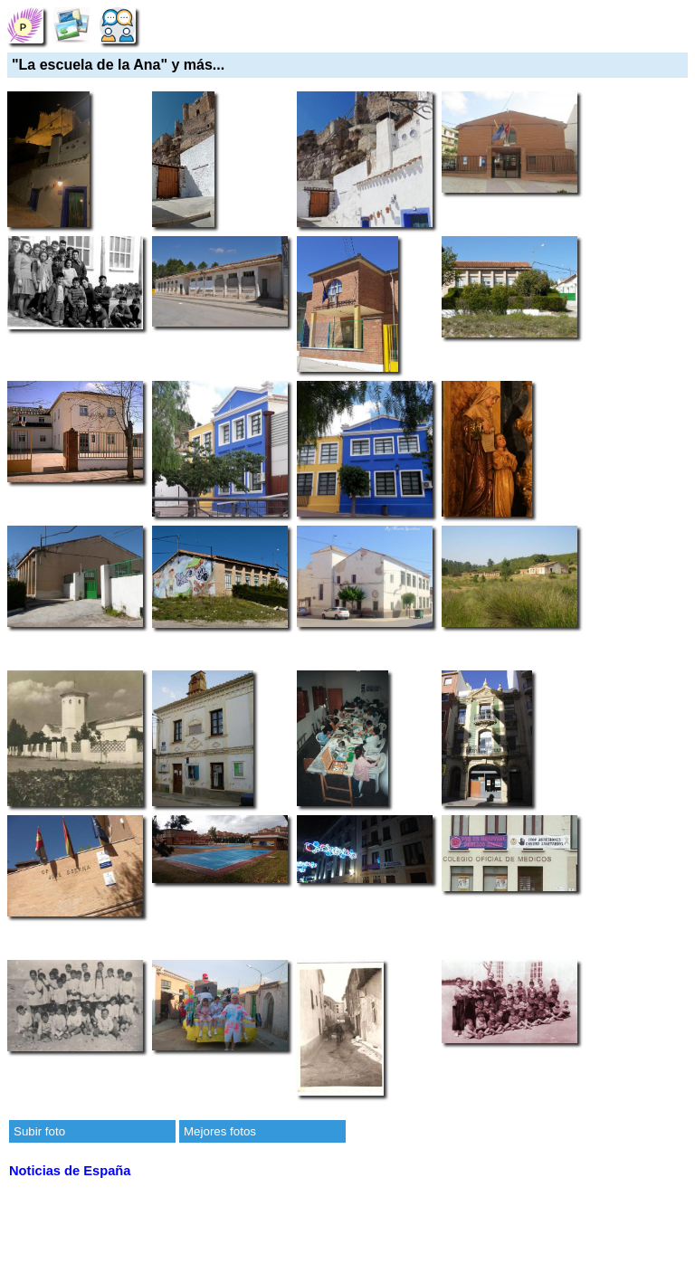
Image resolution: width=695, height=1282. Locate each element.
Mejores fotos (220, 1131)
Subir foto (39, 1131)
